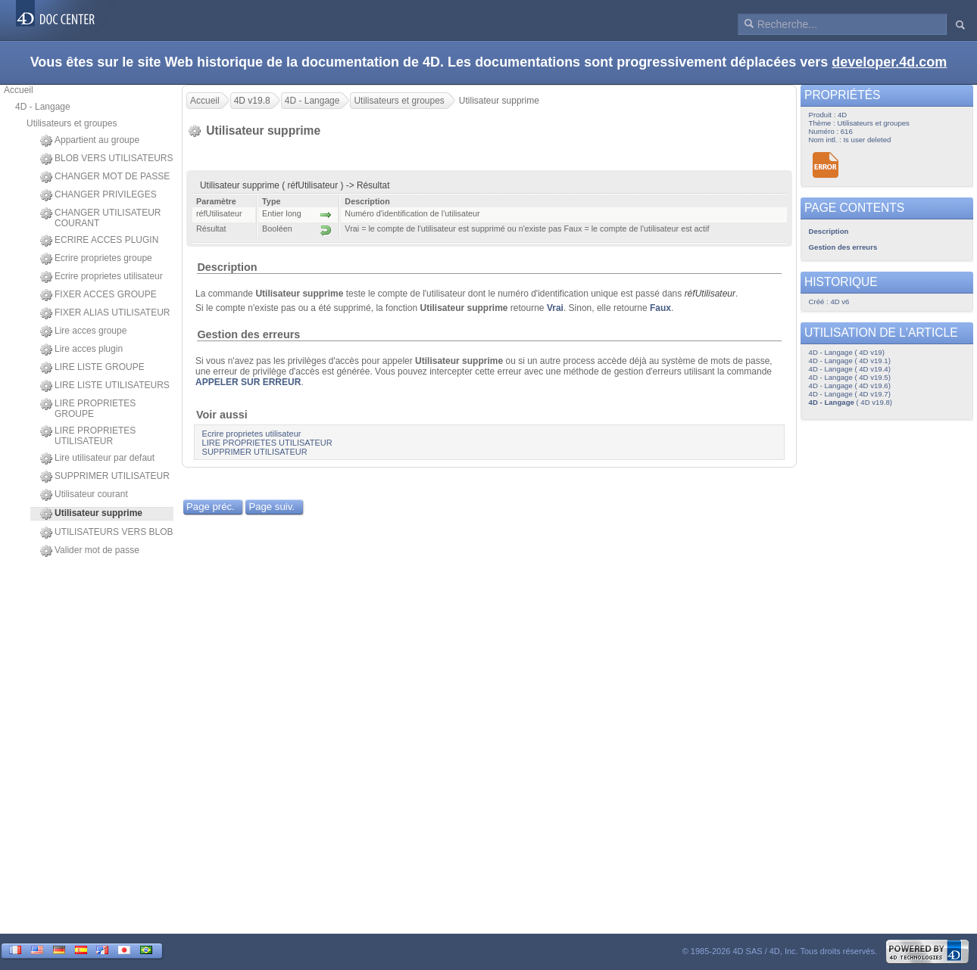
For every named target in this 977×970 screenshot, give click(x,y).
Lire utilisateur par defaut (97, 458)
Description (227, 267)
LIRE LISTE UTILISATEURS (105, 386)
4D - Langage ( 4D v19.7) (850, 394)
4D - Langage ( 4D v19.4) (850, 369)
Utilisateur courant (84, 495)
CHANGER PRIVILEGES (98, 195)
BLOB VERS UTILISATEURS (106, 159)
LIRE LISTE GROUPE (92, 368)
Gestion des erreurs (248, 334)
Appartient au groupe (89, 141)
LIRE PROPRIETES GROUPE (88, 408)
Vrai (555, 308)
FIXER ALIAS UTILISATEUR (105, 313)
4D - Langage (42, 106)
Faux (660, 308)
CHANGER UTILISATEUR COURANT (100, 218)
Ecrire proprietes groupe (96, 259)
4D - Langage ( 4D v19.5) (850, 377)
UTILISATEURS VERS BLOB (106, 533)
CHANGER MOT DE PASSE (105, 177)
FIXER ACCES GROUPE (98, 295)
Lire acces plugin (81, 350)
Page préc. (210, 506)
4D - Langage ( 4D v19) (847, 352)
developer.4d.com (889, 62)
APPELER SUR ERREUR (248, 382)
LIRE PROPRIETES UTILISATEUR (88, 435)
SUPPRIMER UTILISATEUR (105, 477)
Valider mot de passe (89, 551)
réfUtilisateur (710, 293)
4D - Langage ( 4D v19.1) (850, 360)
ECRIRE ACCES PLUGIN (99, 241)
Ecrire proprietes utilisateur (101, 277)
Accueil (18, 90)
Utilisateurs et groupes (72, 123)
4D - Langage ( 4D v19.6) (850, 385)
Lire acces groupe (83, 331)
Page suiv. (271, 506)
